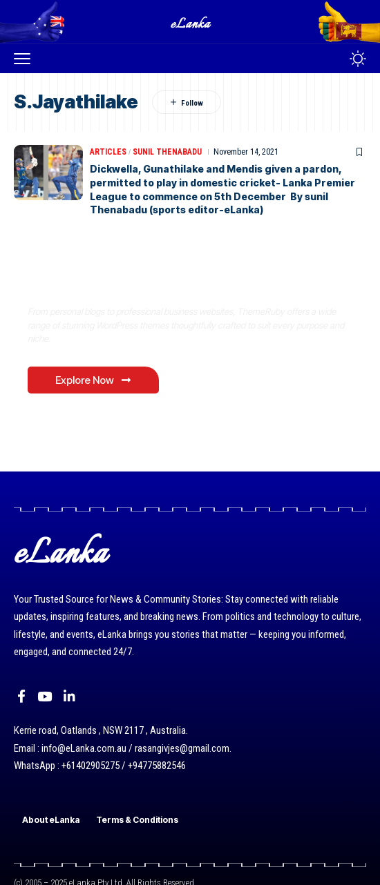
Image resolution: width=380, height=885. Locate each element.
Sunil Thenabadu (167, 152)
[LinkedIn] (69, 696)
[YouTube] (44, 696)
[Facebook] (21, 696)
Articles (108, 152)
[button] (25, 58)
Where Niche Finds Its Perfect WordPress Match (181, 283)
